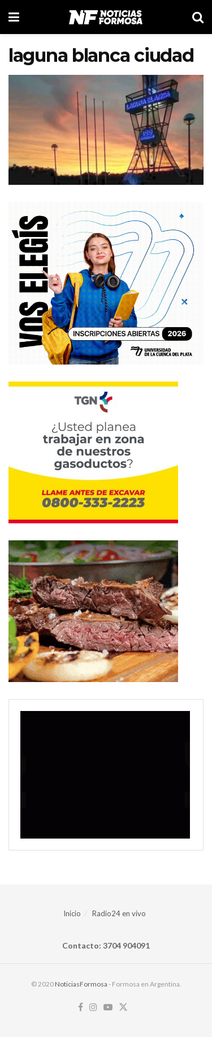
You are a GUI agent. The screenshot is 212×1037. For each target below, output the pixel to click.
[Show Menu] (13, 17)
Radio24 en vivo (119, 913)
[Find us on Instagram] (93, 1007)
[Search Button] (198, 17)
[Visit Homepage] (105, 17)
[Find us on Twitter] (123, 1007)
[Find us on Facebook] (80, 1007)
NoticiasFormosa (81, 984)
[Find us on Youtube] (108, 1007)
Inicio (72, 913)
